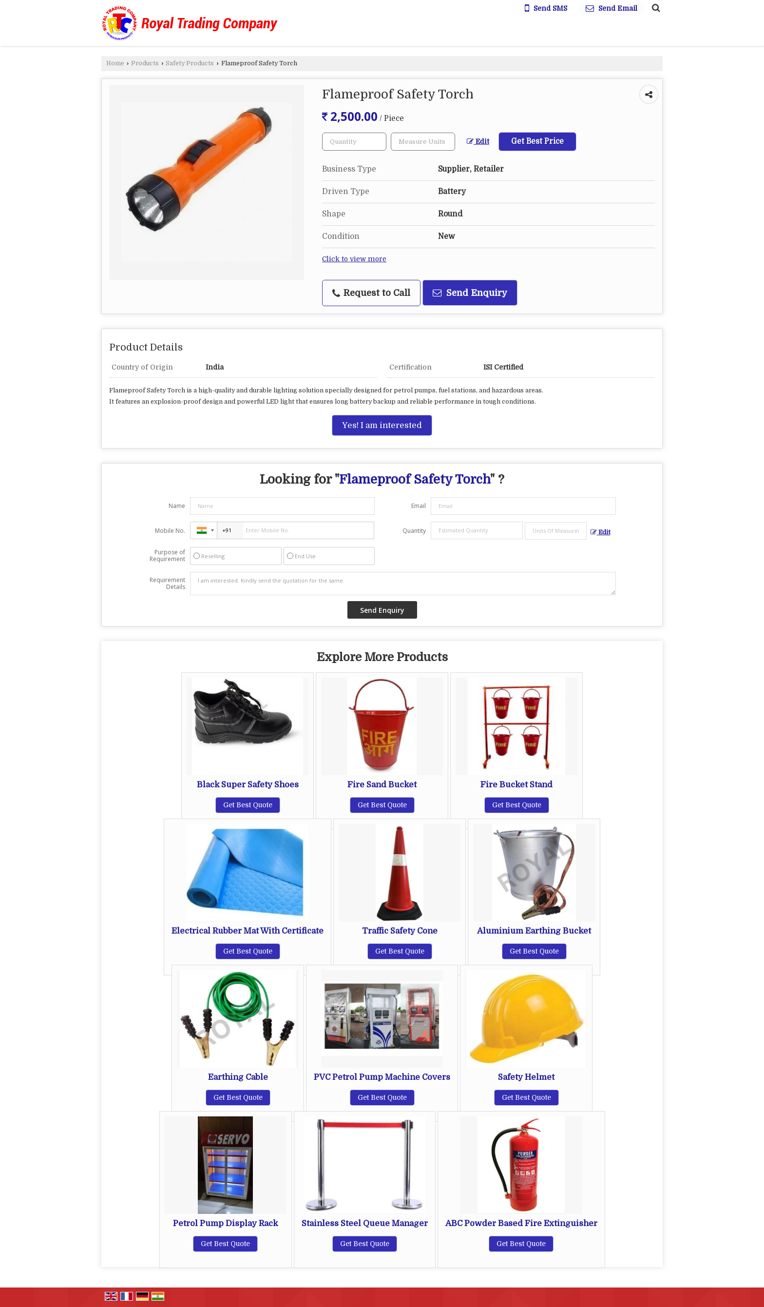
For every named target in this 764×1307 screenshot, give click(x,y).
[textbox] (423, 142)
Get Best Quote (247, 805)
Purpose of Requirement (167, 556)
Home (115, 63)
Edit (478, 141)
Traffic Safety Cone (400, 931)
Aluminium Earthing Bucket (534, 931)
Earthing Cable (238, 1077)
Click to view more (354, 259)
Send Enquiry (470, 293)
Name (177, 506)
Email (418, 506)
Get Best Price (537, 141)
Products (145, 63)
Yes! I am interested (382, 425)
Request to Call (371, 293)
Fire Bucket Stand (516, 784)
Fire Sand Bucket (382, 784)
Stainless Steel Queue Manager (365, 1223)
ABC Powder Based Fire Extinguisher (521, 1223)
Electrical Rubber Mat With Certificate (248, 931)
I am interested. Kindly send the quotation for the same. (403, 583)
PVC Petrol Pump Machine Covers (382, 1077)
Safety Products (190, 63)
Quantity (414, 531)
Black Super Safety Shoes (248, 784)
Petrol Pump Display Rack (225, 1223)
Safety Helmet (526, 1077)
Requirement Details (167, 583)
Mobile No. (170, 531)
